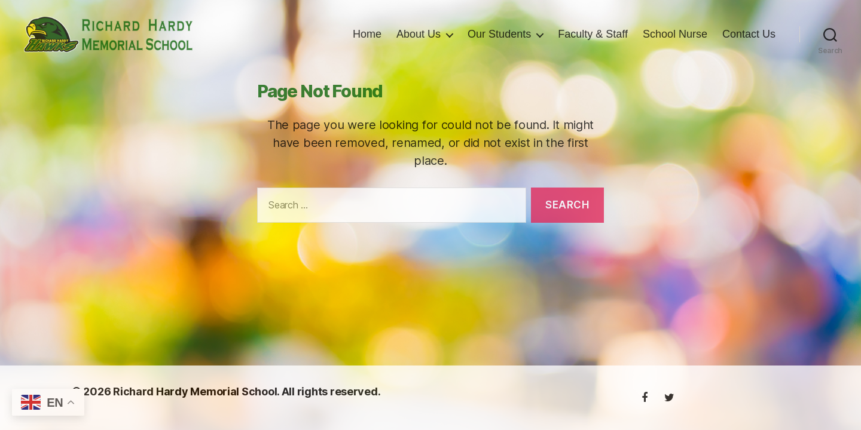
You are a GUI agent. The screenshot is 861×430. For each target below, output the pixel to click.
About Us (418, 41)
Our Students (499, 41)
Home (367, 41)
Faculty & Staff (593, 41)
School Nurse (675, 41)
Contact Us (748, 41)
